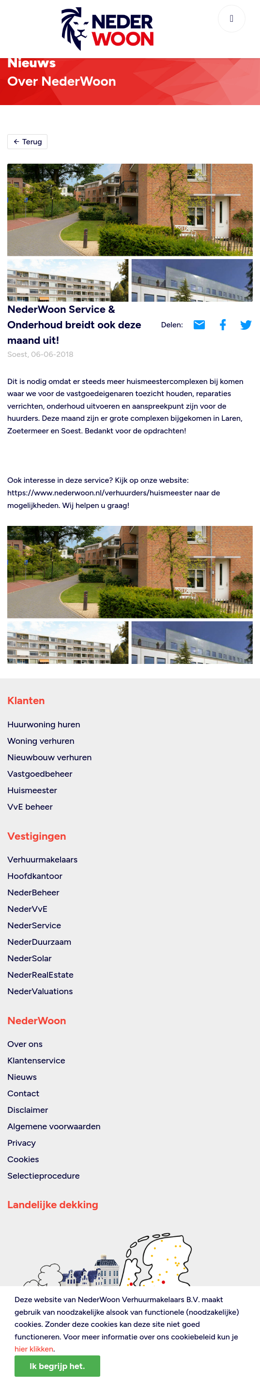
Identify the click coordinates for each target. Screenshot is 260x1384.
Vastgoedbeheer (40, 774)
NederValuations (40, 991)
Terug (27, 141)
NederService (34, 925)
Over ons (25, 1044)
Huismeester (32, 790)
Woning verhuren (41, 741)
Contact (23, 1093)
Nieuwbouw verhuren (49, 757)
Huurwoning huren (43, 724)
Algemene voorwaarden (54, 1126)
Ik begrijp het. (57, 1366)
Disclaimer (27, 1110)
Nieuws (22, 1077)
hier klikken (34, 1348)
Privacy (21, 1143)
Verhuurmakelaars (42, 859)
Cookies (23, 1159)
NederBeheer (33, 892)
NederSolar (29, 958)
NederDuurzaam (39, 942)
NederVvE (27, 909)
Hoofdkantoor (34, 876)
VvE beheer (30, 806)
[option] (130, 595)
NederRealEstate (40, 974)
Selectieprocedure (43, 1175)
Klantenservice (36, 1060)
